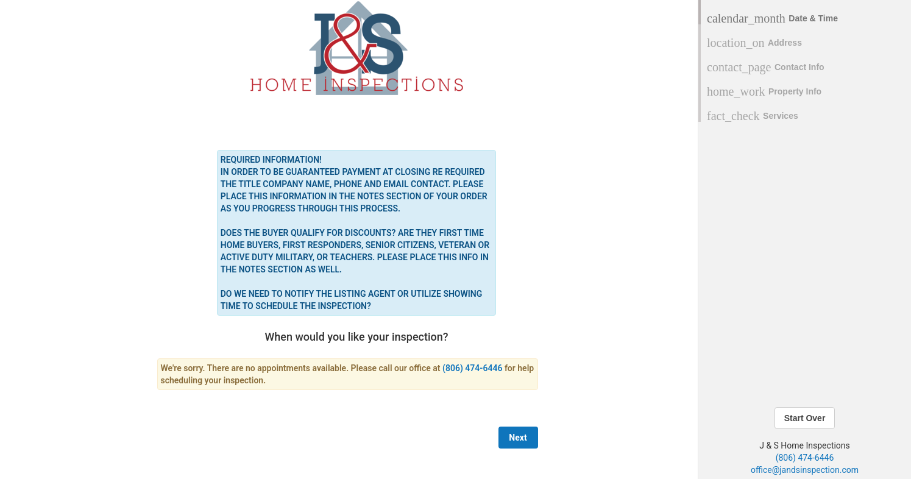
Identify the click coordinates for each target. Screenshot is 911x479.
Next (517, 437)
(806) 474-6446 (805, 458)
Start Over (805, 418)
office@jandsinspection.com (805, 470)
